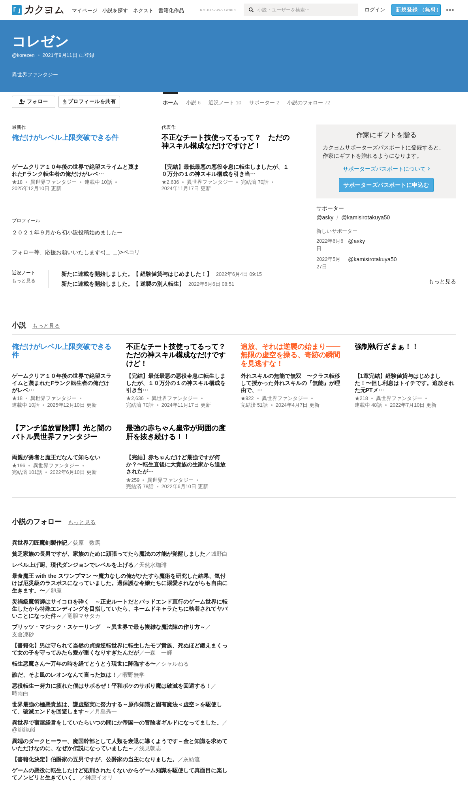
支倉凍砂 (23, 634)
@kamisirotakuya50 (365, 217)
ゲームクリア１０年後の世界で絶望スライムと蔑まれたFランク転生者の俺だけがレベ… (61, 383)
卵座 (56, 590)
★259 (132, 480)
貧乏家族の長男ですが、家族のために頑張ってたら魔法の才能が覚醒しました (108, 554)
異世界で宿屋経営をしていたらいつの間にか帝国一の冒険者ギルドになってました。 (117, 722)
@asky (324, 217)
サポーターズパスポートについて (386, 169)
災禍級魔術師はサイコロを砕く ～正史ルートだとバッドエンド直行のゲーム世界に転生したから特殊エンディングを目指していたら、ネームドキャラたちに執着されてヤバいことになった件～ (119, 608)
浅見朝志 (150, 748)
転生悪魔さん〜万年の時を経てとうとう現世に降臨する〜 (84, 663)
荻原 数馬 (86, 543)
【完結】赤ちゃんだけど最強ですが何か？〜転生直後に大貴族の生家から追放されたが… (176, 464)
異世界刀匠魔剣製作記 (39, 543)
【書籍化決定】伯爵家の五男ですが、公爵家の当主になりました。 (95, 759)
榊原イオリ (99, 777)
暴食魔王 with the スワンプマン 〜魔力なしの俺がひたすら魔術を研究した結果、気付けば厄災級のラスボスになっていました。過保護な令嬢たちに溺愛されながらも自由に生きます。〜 (119, 583)
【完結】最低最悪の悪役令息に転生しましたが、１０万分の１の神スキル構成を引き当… (176, 383)
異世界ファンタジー (53, 182)
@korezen (23, 55)
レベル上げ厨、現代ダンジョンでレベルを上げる (72, 565)
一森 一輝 (158, 652)
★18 (17, 182)
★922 (247, 398)
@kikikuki (23, 730)
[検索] (250, 10)
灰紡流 (191, 759)
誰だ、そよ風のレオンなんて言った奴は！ (64, 675)
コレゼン (40, 41)
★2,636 (170, 182)
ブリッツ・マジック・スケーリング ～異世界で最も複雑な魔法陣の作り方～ (108, 627)
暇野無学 (133, 675)
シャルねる (175, 663)
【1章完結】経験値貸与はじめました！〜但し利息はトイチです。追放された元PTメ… (404, 383)
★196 (18, 465)
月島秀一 (106, 711)
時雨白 (20, 693)
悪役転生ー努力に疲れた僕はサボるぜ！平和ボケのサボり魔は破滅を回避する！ (111, 686)
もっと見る (24, 280)
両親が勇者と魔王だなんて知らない (56, 457)
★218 (361, 398)
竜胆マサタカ (83, 616)
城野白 (219, 554)
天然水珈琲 (153, 565)
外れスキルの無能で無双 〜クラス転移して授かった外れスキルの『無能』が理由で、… (290, 383)
